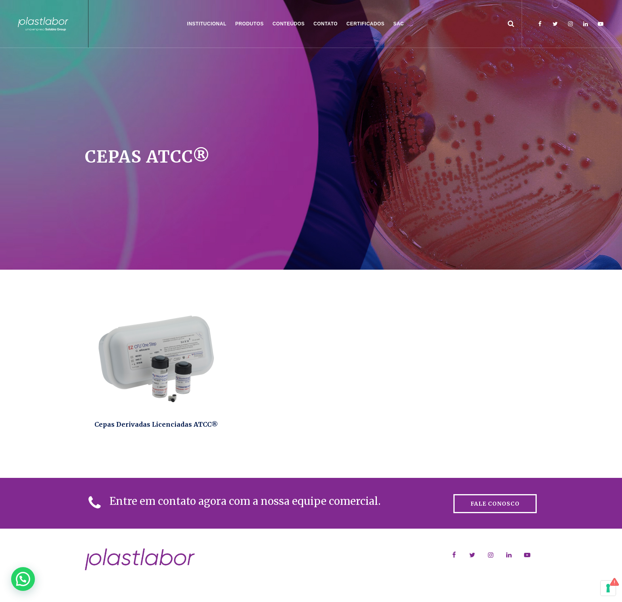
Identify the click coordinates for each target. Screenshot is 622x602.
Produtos (249, 24)
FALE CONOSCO (495, 503)
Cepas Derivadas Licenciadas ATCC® (156, 424)
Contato (325, 24)
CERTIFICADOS (365, 24)
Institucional (207, 24)
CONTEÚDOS (289, 24)
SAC (398, 24)
